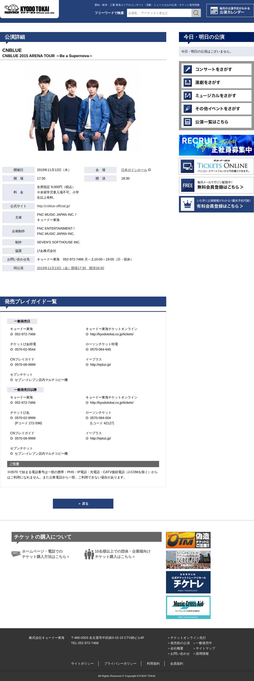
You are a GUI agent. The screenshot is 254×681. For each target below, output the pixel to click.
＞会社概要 (175, 648)
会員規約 (176, 663)
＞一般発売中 (202, 643)
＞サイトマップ (204, 648)
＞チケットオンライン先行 (186, 638)
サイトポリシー (82, 663)
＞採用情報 (201, 653)
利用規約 (153, 663)
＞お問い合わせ (178, 653)
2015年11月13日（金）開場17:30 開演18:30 (70, 268)
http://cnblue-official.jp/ (53, 206)
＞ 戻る (83, 503)
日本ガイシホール (134, 170)
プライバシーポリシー (120, 663)
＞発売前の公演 (178, 643)
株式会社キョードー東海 (46, 638)
